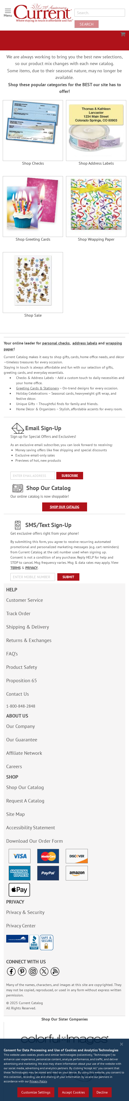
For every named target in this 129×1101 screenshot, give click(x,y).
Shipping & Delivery (27, 627)
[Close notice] (122, 1044)
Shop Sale (33, 315)
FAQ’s (12, 653)
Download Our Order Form (34, 841)
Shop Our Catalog (64, 507)
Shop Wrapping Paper (96, 239)
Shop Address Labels (96, 163)
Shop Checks (33, 163)
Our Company (20, 726)
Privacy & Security (25, 912)
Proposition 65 (21, 680)
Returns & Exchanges (28, 640)
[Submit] (68, 577)
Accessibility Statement (30, 827)
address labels (84, 343)
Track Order (18, 613)
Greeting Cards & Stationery (37, 388)
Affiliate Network (24, 753)
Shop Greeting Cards (33, 239)
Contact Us (17, 694)
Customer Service (24, 600)
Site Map (15, 814)
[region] (64, 1070)
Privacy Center (21, 925)
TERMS (15, 568)
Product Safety (21, 667)
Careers (14, 766)
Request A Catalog (25, 800)
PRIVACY (31, 568)
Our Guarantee (21, 739)
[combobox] (99, 13)
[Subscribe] (69, 475)
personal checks (56, 343)
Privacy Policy (38, 1081)
